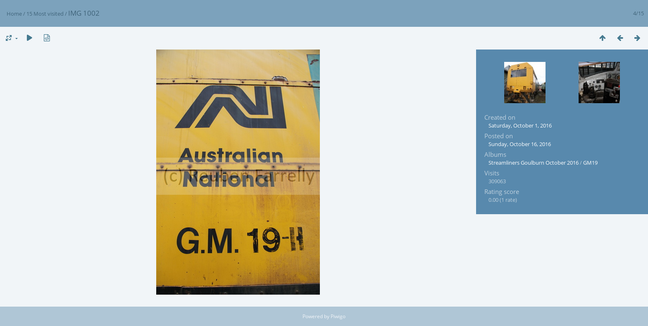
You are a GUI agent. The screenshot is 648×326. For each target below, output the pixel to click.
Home (14, 13)
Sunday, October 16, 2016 (519, 144)
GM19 (590, 162)
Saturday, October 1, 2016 (520, 125)
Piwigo (338, 316)
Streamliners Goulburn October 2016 (533, 162)
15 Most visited (45, 13)
